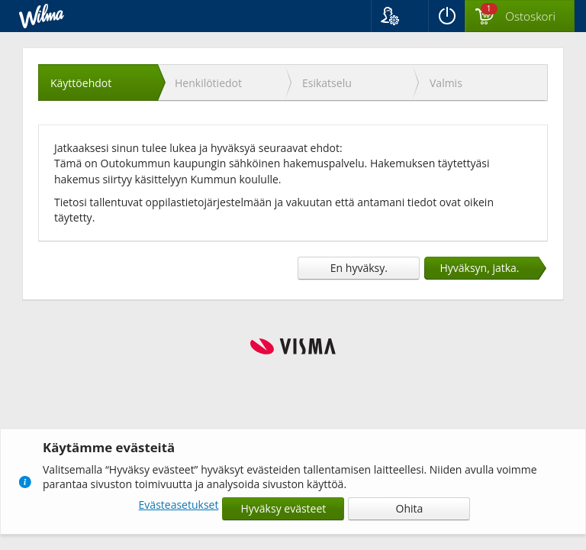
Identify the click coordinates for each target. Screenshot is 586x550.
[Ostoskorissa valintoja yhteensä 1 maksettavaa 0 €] (520, 17)
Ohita (409, 508)
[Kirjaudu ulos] (446, 16)
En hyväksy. (359, 267)
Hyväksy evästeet (284, 508)
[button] (399, 16)
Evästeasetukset (179, 504)
